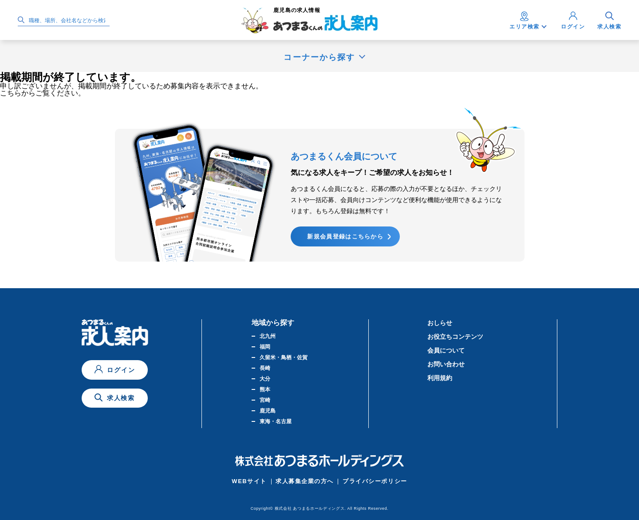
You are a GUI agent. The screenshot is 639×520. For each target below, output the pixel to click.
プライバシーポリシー (375, 481)
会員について (446, 350)
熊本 (265, 389)
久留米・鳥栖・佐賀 (284, 357)
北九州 (268, 336)
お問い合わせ (446, 364)
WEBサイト (249, 481)
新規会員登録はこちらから (345, 236)
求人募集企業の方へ (305, 481)
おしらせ (439, 323)
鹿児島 (268, 410)
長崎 (265, 368)
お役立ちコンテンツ (455, 336)
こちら (10, 93)
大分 (265, 378)
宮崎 (265, 400)
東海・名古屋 (276, 421)
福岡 (265, 346)
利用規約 (439, 378)
